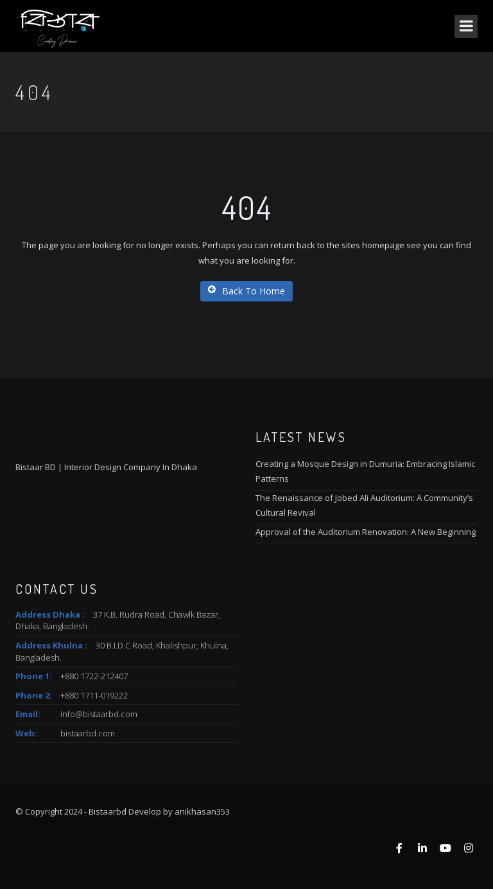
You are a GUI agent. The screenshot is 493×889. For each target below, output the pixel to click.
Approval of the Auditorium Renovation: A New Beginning (365, 532)
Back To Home (246, 291)
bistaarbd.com (87, 733)
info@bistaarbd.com (98, 714)
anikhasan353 (202, 811)
